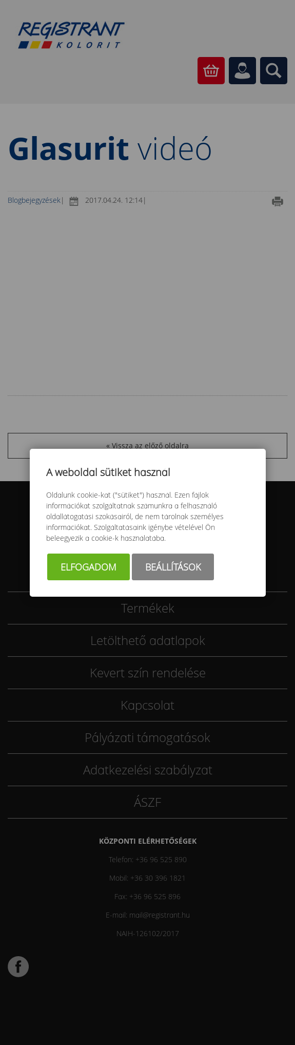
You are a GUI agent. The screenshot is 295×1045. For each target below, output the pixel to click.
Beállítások (173, 567)
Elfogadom (88, 567)
